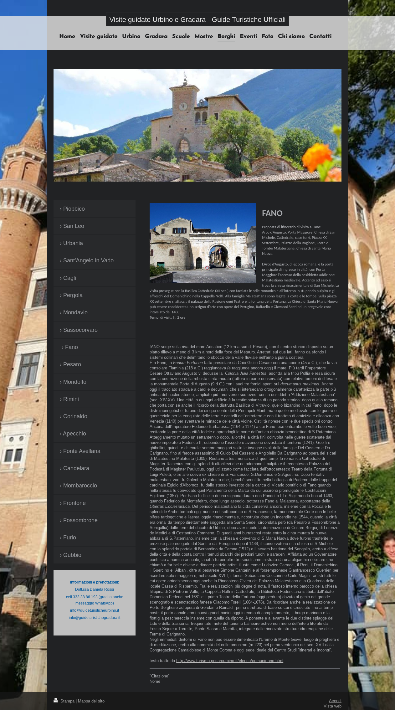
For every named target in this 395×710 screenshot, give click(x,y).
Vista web (332, 705)
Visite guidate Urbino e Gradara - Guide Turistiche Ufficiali (198, 19)
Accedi (335, 700)
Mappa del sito (91, 700)
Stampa (65, 700)
